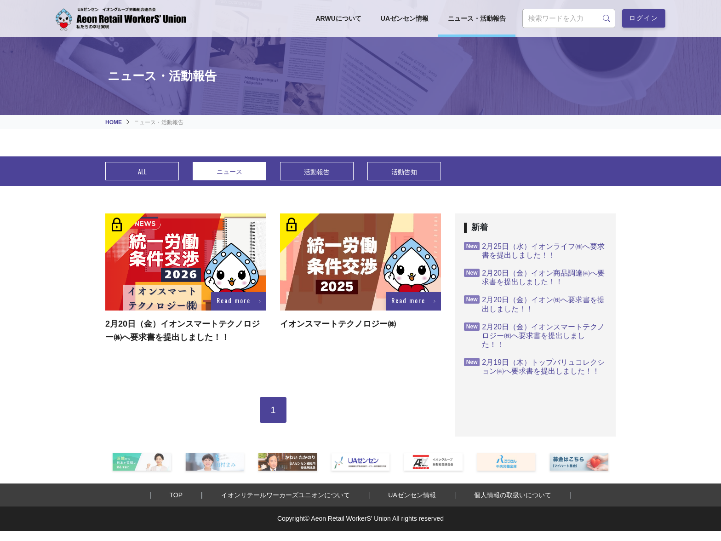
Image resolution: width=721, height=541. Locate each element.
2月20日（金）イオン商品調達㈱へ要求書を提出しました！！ (534, 277)
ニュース (229, 171)
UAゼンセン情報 (405, 18)
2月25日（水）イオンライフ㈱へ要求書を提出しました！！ (534, 250)
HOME (113, 122)
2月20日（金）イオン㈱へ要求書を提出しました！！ (534, 303)
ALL (142, 171)
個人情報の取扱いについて (512, 495)
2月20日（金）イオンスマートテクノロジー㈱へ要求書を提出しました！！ (534, 335)
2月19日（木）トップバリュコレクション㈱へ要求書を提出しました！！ (534, 366)
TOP (176, 495)
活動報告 (317, 171)
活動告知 (404, 171)
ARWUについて (338, 18)
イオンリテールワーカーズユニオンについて (285, 495)
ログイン (643, 17)
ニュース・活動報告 (477, 18)
